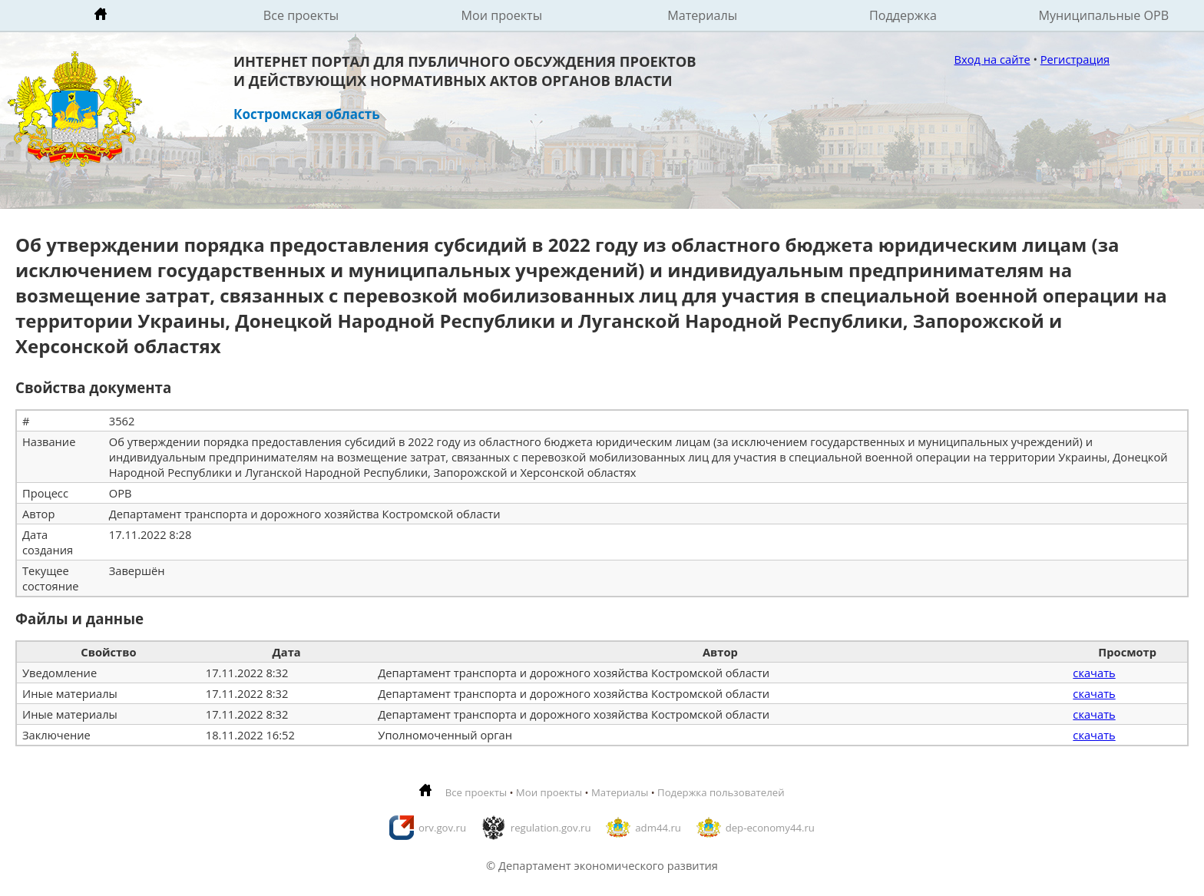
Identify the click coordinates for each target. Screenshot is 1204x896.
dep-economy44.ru (770, 828)
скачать (1094, 672)
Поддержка (903, 15)
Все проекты (301, 15)
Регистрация (1075, 59)
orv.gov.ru (442, 828)
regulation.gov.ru (551, 828)
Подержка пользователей (720, 792)
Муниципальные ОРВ (1104, 15)
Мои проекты (502, 15)
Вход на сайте (992, 59)
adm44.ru (658, 828)
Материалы (702, 15)
